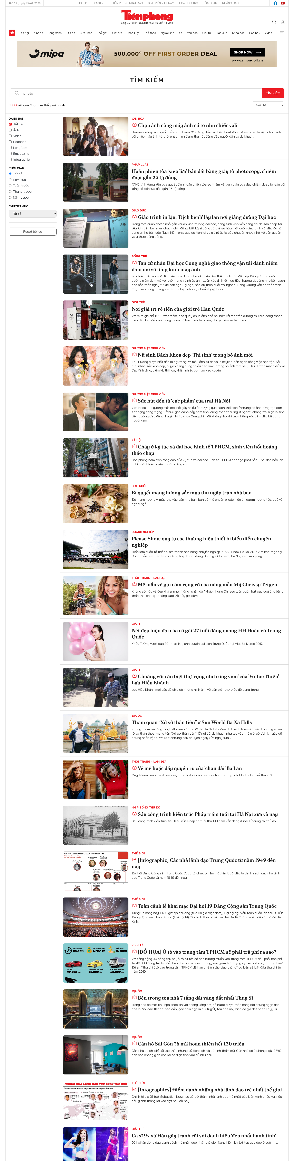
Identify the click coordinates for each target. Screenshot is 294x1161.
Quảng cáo (230, 3)
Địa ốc (71, 33)
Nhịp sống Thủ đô (146, 807)
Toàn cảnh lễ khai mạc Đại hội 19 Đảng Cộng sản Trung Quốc (204, 906)
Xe (180, 33)
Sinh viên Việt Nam (161, 3)
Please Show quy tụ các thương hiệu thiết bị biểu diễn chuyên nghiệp (201, 541)
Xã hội (25, 33)
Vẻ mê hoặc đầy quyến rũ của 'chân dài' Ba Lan (187, 768)
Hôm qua (19, 180)
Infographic (21, 159)
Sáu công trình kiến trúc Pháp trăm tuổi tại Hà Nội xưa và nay (205, 814)
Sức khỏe (86, 33)
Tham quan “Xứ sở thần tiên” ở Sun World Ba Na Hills (192, 722)
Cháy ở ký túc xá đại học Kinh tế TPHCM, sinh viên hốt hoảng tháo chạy (204, 450)
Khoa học (238, 33)
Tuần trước (21, 185)
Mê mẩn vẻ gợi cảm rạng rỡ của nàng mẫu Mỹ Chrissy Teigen (204, 584)
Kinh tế (38, 33)
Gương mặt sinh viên (148, 348)
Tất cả (18, 124)
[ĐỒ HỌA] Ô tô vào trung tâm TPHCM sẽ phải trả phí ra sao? (204, 952)
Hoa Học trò (188, 3)
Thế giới (102, 33)
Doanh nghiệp (143, 532)
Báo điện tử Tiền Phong (147, 17)
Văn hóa (192, 33)
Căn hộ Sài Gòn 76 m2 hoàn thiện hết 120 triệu (188, 1044)
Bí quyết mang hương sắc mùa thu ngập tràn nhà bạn (192, 492)
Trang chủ (12, 33)
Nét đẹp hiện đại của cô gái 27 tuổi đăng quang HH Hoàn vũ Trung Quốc (206, 633)
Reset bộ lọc (32, 231)
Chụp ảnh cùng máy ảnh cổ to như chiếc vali (184, 125)
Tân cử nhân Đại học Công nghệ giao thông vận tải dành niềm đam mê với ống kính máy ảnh (205, 266)
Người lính (167, 33)
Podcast (19, 142)
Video (268, 33)
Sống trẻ (139, 256)
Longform (20, 148)
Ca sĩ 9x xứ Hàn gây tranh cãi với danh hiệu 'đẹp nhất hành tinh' (204, 1135)
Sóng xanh (55, 33)
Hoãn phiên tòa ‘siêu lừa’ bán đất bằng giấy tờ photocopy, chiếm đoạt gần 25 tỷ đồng (204, 174)
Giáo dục (221, 33)
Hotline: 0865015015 (92, 3)
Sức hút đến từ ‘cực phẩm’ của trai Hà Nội (181, 401)
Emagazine (21, 153)
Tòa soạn (210, 3)
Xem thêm (282, 33)
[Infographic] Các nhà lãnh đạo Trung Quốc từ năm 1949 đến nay (204, 863)
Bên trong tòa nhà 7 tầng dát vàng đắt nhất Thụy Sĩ (192, 998)
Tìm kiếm (147, 80)
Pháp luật (133, 33)
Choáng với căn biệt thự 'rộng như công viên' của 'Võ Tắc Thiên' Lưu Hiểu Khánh (205, 679)
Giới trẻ (117, 33)
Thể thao (150, 33)
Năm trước (21, 197)
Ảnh (16, 130)
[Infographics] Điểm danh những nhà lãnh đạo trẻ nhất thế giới (207, 1089)
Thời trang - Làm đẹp (149, 578)
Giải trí (206, 33)
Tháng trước (22, 191)
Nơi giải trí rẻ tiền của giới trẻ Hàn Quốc (178, 309)
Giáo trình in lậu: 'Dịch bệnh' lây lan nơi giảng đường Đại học (204, 217)
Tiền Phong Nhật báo (127, 3)
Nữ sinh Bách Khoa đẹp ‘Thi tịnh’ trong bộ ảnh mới (192, 355)
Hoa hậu (254, 33)
